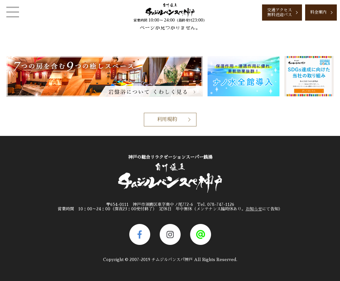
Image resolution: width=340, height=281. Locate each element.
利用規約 (167, 119)
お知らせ (254, 209)
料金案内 (318, 12)
